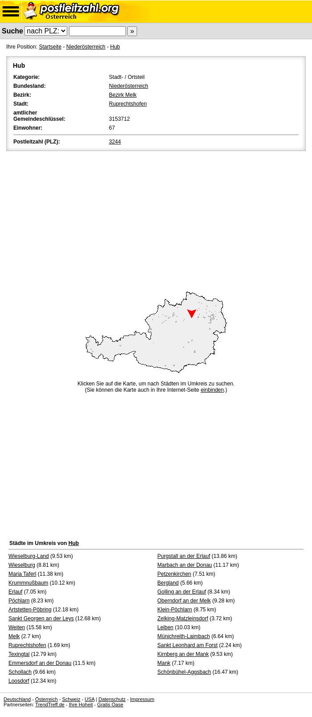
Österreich (46, 699)
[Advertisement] (156, 219)
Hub (115, 47)
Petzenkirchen (174, 574)
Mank (164, 663)
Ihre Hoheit (81, 704)
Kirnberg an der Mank (183, 654)
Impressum (142, 699)
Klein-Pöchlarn (175, 609)
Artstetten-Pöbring (30, 609)
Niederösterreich (85, 47)
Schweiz (71, 699)
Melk (14, 636)
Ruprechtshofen (128, 104)
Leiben (166, 627)
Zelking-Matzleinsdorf (183, 618)
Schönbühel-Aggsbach (184, 672)
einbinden (212, 390)
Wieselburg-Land (28, 556)
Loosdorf (18, 681)
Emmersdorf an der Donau (39, 663)
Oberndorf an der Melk (184, 601)
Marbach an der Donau (185, 565)
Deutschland (17, 699)
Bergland (168, 583)
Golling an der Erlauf (182, 592)
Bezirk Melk (123, 95)
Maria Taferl (22, 574)
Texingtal (18, 654)
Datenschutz (112, 699)
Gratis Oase (110, 704)
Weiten (16, 627)
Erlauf (15, 592)
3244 (115, 142)
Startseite (50, 47)
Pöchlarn (18, 601)
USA (89, 699)
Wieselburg (21, 565)
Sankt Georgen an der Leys (41, 618)
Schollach (20, 672)
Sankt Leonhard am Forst (188, 645)
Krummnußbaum (28, 583)
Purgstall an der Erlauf (184, 556)
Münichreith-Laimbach (184, 636)
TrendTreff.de (50, 704)
